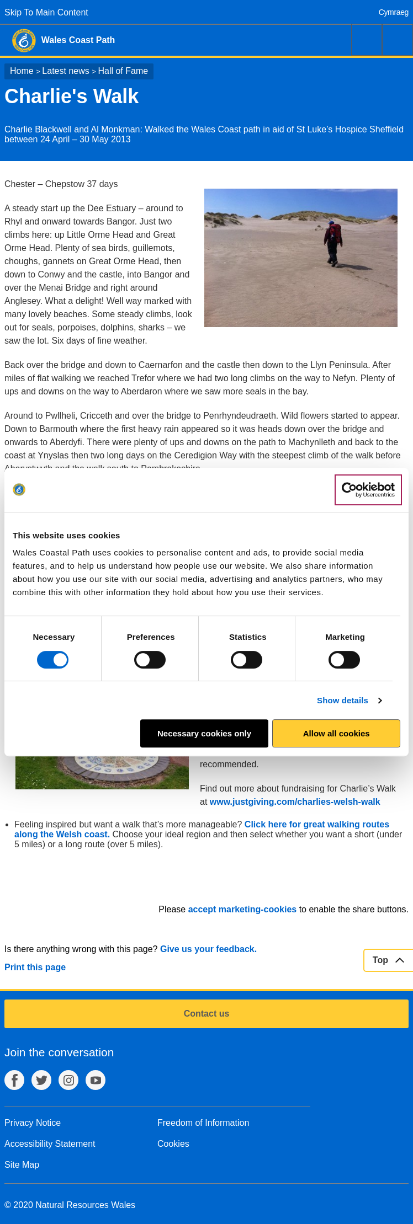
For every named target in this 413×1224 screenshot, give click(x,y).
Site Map (21, 1164)
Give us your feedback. (208, 949)
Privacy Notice (32, 1122)
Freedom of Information (203, 1122)
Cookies (173, 1143)
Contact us (207, 1013)
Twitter (41, 1080)
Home (22, 71)
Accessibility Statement (50, 1143)
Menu (397, 40)
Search (366, 40)
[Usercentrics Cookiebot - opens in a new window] (368, 490)
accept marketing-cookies (242, 909)
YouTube (95, 1080)
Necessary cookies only (204, 733)
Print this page (35, 967)
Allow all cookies (336, 733)
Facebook (14, 1080)
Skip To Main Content (46, 12)
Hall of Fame (123, 71)
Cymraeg (394, 12)
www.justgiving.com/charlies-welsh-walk (295, 801)
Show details (342, 700)
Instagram (68, 1080)
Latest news (65, 71)
